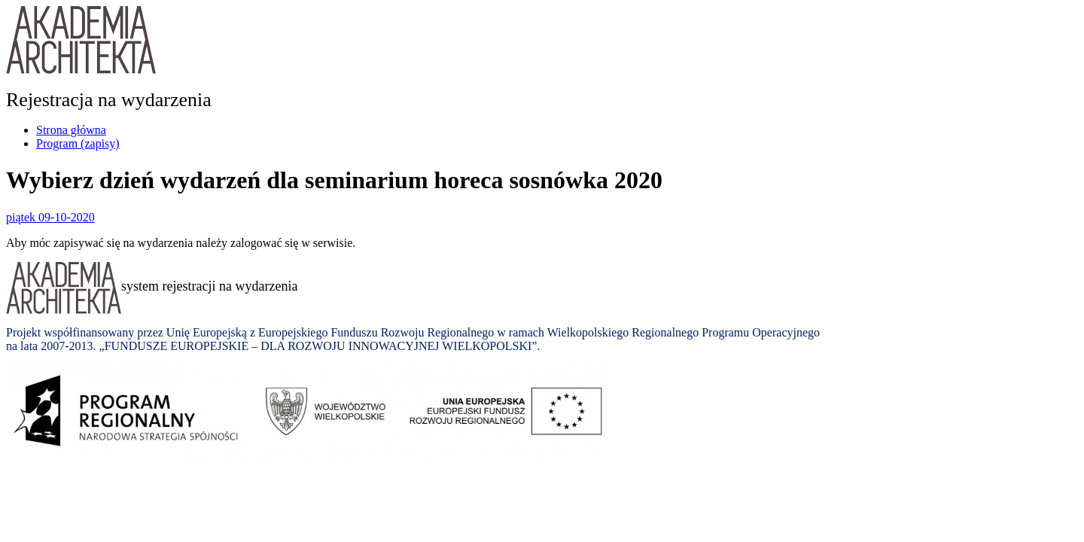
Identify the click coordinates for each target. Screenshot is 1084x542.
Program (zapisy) (78, 143)
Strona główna (71, 129)
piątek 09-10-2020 (50, 217)
